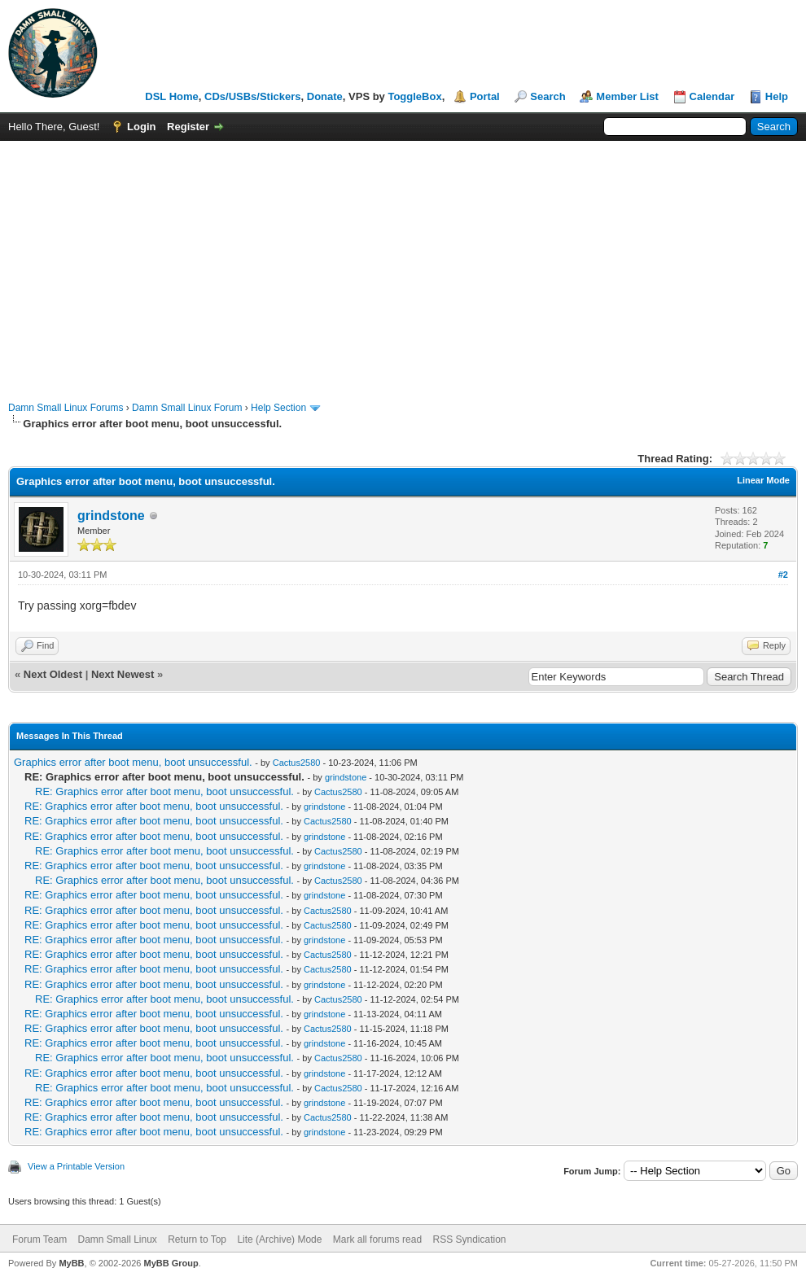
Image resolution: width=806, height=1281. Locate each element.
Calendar (712, 96)
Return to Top (197, 1239)
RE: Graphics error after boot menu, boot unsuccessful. (164, 791)
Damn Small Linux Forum (187, 407)
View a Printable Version (76, 1166)
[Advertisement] (403, 263)
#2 (783, 574)
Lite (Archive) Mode (279, 1239)
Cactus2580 (297, 762)
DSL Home (172, 96)
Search (547, 96)
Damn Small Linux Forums (65, 407)
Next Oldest (53, 674)
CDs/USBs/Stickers (252, 96)
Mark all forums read (377, 1239)
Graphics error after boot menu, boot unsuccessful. (133, 762)
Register (188, 126)
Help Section (278, 407)
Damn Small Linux (116, 1239)
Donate (325, 96)
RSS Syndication (469, 1239)
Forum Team (39, 1239)
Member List (627, 96)
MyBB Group (170, 1263)
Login (141, 126)
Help (776, 96)
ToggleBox (414, 96)
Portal (485, 96)
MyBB (71, 1263)
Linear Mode (763, 480)
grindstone (111, 515)
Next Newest (122, 674)
